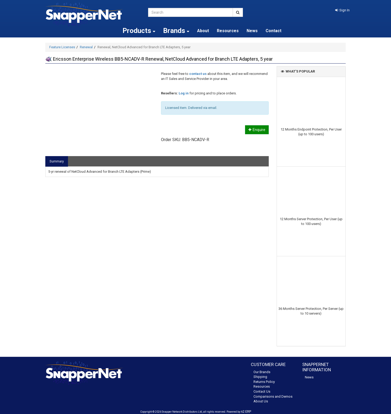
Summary (57, 161)
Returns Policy (264, 382)
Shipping (260, 377)
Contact (273, 30)
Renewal (86, 47)
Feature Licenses (62, 47)
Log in (184, 93)
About (203, 30)
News (252, 30)
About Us (260, 401)
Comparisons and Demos (272, 396)
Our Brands (261, 372)
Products (139, 31)
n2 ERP (246, 411)
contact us (198, 74)
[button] (342, 10)
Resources (228, 30)
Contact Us (261, 391)
